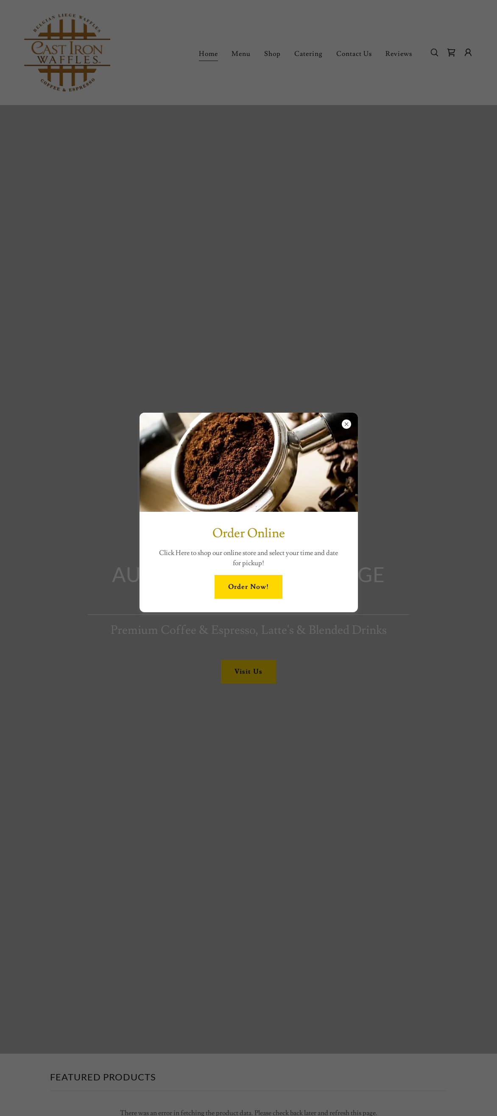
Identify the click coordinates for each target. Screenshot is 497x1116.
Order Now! (248, 587)
